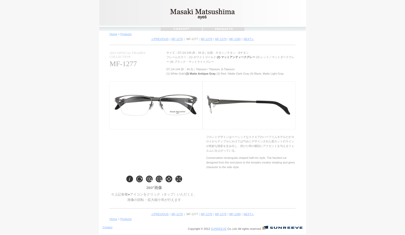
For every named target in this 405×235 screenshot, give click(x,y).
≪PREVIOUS (160, 39)
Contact (107, 227)
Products (126, 34)
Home (113, 34)
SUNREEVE (219, 228)
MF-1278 (206, 39)
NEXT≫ (249, 39)
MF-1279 (220, 39)
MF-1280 (235, 39)
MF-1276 (177, 39)
